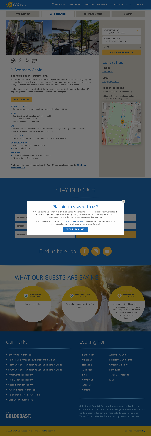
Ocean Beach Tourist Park (21, 384)
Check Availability (121, 52)
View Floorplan (21, 99)
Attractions (116, 4)
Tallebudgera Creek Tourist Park (24, 394)
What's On (89, 4)
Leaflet (128, 144)
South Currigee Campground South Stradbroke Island (35, 369)
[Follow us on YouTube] (107, 251)
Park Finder (74, 4)
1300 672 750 (107, 72)
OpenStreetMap (134, 144)
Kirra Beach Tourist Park (20, 399)
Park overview (23, 14)
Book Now (58, 4)
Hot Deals (102, 4)
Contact (139, 4)
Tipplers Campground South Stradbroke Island (31, 359)
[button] (122, 121)
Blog (128, 4)
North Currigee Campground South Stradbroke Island (35, 364)
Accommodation (58, 14)
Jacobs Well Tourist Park (20, 354)
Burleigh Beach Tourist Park (22, 389)
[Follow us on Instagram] (95, 251)
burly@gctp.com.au (110, 81)
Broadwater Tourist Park (20, 374)
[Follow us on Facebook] (84, 251)
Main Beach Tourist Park (20, 379)
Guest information (93, 14)
